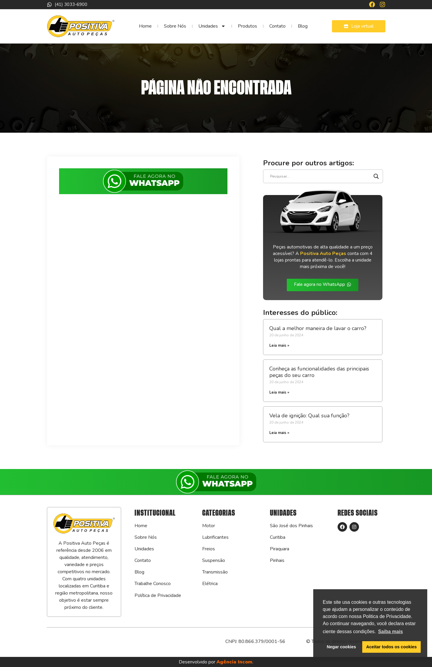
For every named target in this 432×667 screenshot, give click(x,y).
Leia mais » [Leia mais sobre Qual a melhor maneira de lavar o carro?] (279, 345)
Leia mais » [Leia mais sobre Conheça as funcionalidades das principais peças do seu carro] (279, 392)
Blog (303, 26)
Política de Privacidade (157, 595)
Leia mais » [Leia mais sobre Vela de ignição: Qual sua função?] (279, 432)
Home (145, 26)
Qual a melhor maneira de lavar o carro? (317, 328)
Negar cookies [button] (341, 646)
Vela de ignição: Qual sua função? (309, 415)
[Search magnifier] (376, 176)
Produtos (247, 26)
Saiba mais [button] (390, 631)
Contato (277, 26)
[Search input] (320, 176)
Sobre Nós (175, 26)
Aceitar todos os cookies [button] (391, 646)
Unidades (212, 26)
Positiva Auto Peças (323, 253)
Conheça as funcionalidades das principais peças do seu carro (319, 372)
